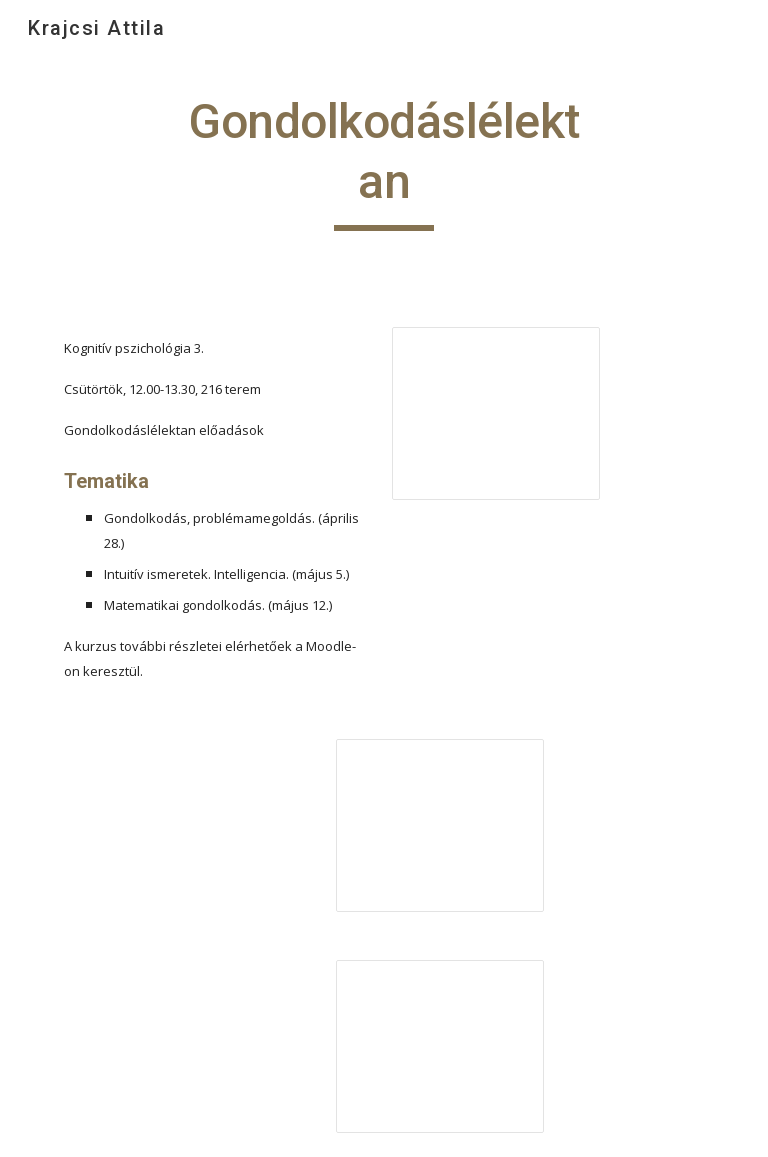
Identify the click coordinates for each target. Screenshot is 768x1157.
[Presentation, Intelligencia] (439, 1046)
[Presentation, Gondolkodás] (495, 413)
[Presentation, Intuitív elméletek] (439, 825)
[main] (383, 161)
